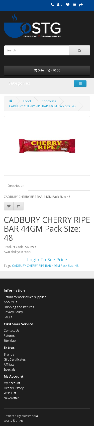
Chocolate (49, 101)
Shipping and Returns (19, 307)
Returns (9, 335)
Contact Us (11, 330)
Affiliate (9, 364)
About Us (10, 302)
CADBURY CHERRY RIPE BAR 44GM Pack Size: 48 (42, 106)
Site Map (10, 340)
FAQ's (8, 317)
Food (27, 101)
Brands (9, 354)
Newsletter (11, 398)
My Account (12, 383)
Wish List (10, 393)
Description (16, 186)
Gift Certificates (15, 359)
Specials (9, 369)
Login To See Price (47, 259)
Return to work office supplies (25, 297)
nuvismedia (30, 416)
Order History (14, 388)
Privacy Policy (13, 312)
